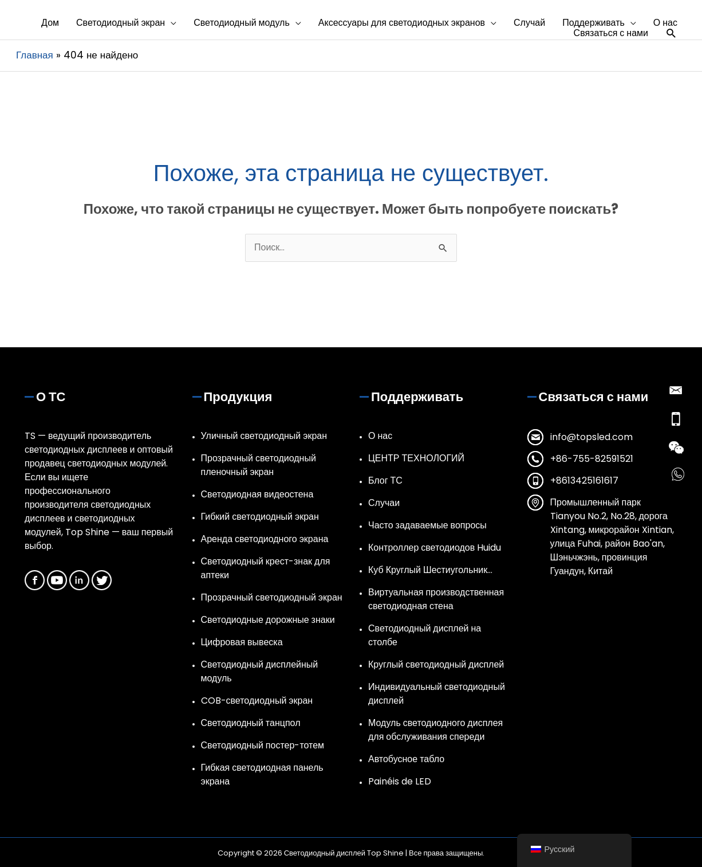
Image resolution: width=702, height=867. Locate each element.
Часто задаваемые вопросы (427, 525)
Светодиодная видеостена (257, 494)
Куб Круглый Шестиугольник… (430, 569)
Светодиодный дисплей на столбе (424, 635)
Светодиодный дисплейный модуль (259, 671)
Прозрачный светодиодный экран (271, 597)
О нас (380, 435)
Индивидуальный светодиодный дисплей (436, 693)
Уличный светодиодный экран (264, 435)
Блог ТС (385, 480)
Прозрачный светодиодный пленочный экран (258, 465)
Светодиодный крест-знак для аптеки (265, 568)
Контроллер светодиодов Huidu (434, 547)
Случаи (384, 502)
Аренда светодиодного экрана (265, 539)
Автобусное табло (406, 759)
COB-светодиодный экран (257, 700)
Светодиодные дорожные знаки (268, 619)
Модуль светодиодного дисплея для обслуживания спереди (435, 729)
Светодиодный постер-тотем (263, 745)
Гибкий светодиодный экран (260, 516)
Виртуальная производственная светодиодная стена (436, 599)
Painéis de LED (399, 781)
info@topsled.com (591, 437)
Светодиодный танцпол (251, 722)
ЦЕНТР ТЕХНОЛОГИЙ (416, 458)
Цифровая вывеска (242, 642)
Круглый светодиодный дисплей (436, 664)
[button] (126, 23)
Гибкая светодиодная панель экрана (262, 774)
